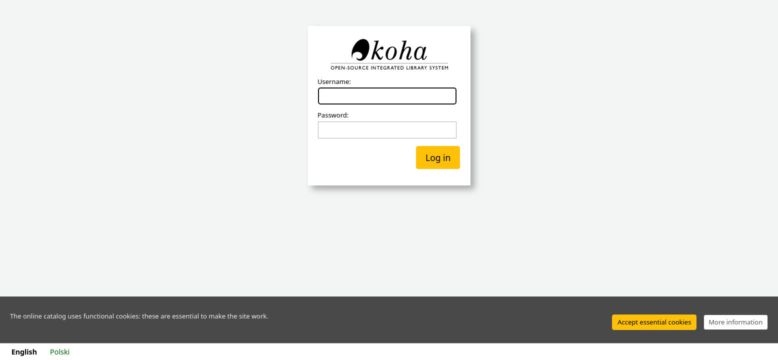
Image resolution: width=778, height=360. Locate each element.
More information (735, 322)
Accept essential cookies (654, 322)
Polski (60, 351)
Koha (389, 54)
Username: (334, 82)
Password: (333, 116)
